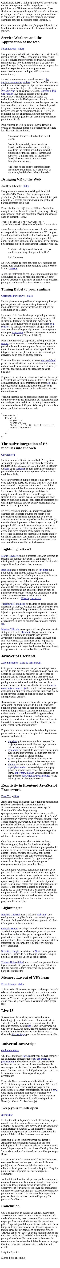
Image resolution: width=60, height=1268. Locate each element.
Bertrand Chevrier (10, 920)
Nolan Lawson (8, 48)
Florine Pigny (19, 1040)
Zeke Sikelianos (9, 668)
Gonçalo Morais (9, 934)
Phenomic (26, 638)
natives (26, 82)
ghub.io (11, 770)
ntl (9, 764)
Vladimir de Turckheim (13, 610)
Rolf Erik (6, 576)
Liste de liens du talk (30, 668)
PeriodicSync (8, 91)
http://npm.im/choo (24, 779)
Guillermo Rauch (10, 1056)
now (55, 1096)
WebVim (41, 920)
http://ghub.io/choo (17, 773)
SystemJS (20, 475)
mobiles (18, 82)
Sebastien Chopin (10, 957)
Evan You (6, 802)
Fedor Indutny (8, 990)
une (29, 1032)
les (47, 79)
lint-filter (43, 576)
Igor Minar (6, 1121)
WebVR (13, 269)
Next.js (26, 1062)
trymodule (13, 756)
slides (21, 48)
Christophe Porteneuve (13, 296)
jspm (6, 475)
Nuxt (37, 957)
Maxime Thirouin (10, 635)
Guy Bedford (8, 461)
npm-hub (12, 747)
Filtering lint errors (31, 604)
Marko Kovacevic (10, 562)
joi (2, 630)
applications (7, 82)
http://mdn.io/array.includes (36, 782)
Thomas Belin (8, 968)
